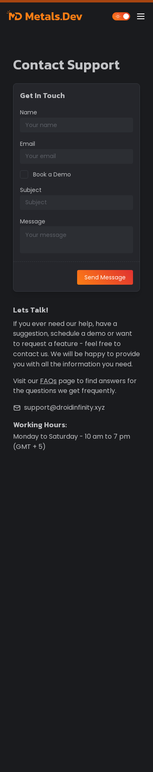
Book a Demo (52, 174)
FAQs (48, 381)
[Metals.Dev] (46, 16)
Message (32, 221)
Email (27, 144)
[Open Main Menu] (140, 16)
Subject (31, 190)
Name (28, 112)
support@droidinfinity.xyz (64, 407)
